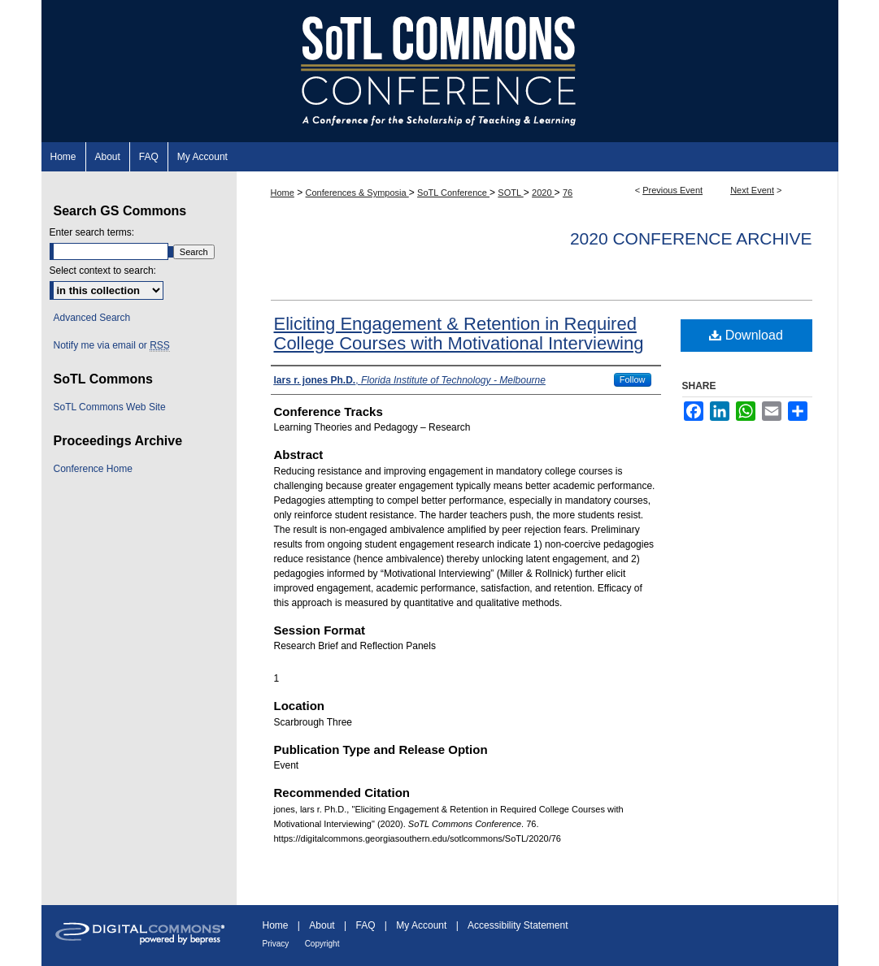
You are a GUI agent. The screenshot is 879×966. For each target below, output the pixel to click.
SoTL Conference (453, 192)
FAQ (365, 925)
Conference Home (93, 468)
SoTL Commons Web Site (110, 407)
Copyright (322, 943)
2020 (543, 192)
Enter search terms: (92, 232)
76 (567, 192)
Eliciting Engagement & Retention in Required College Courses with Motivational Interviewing (459, 333)
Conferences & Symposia (357, 192)
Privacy (276, 943)
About (321, 925)
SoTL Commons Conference (439, 71)
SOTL (510, 192)
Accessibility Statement (518, 925)
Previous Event (672, 190)
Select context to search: (103, 270)
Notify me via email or (112, 345)
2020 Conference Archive (691, 238)
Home (282, 192)
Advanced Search (92, 317)
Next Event (752, 190)
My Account (421, 925)
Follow (633, 379)
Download (746, 335)
